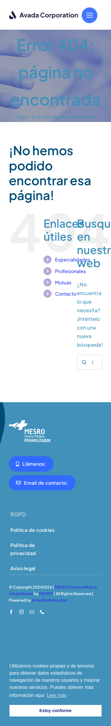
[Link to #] (89, 15)
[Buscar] (84, 362)
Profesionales (70, 271)
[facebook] (11, 612)
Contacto (65, 294)
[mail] (32, 612)
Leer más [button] (57, 695)
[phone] (42, 612)
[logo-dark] (43, 12)
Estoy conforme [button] (55, 710)
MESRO (46, 593)
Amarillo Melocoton (49, 600)
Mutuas (63, 282)
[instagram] (21, 612)
